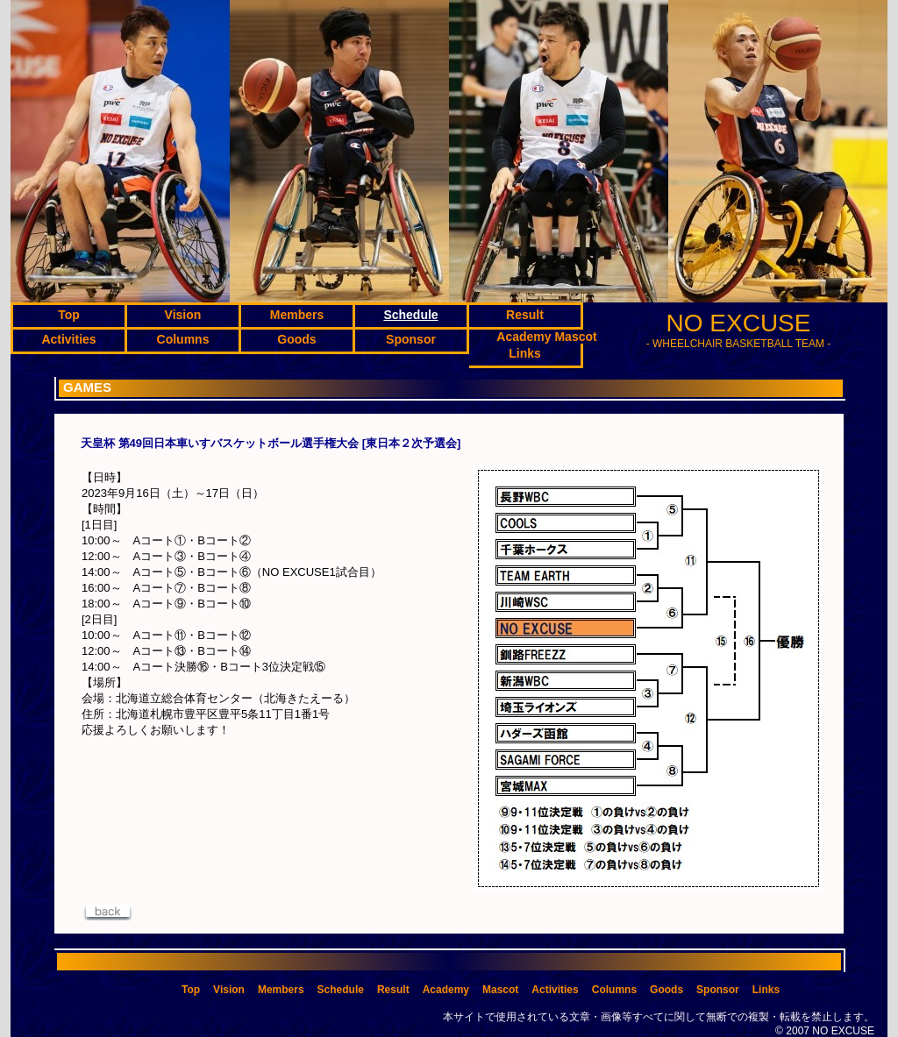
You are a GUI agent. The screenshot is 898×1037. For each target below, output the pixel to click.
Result (393, 990)
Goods (666, 990)
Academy (446, 990)
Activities (554, 990)
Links (766, 990)
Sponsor (717, 990)
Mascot (500, 990)
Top (191, 990)
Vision (229, 990)
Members (281, 990)
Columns (614, 990)
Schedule (340, 990)
